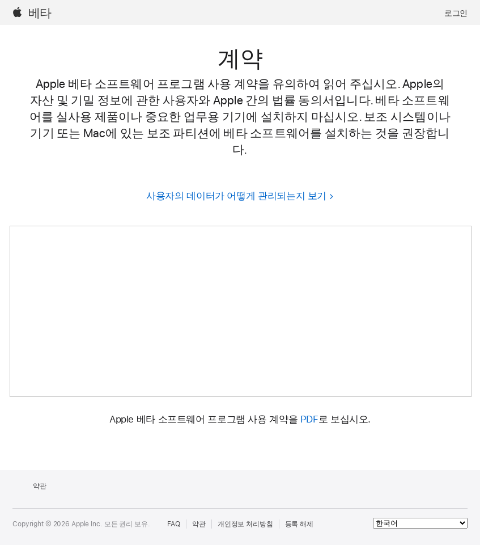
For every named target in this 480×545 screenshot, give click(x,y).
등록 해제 (299, 524)
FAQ (174, 524)
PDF (309, 419)
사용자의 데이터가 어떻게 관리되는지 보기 (236, 195)
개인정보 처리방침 (245, 524)
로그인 (456, 13)
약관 (199, 524)
